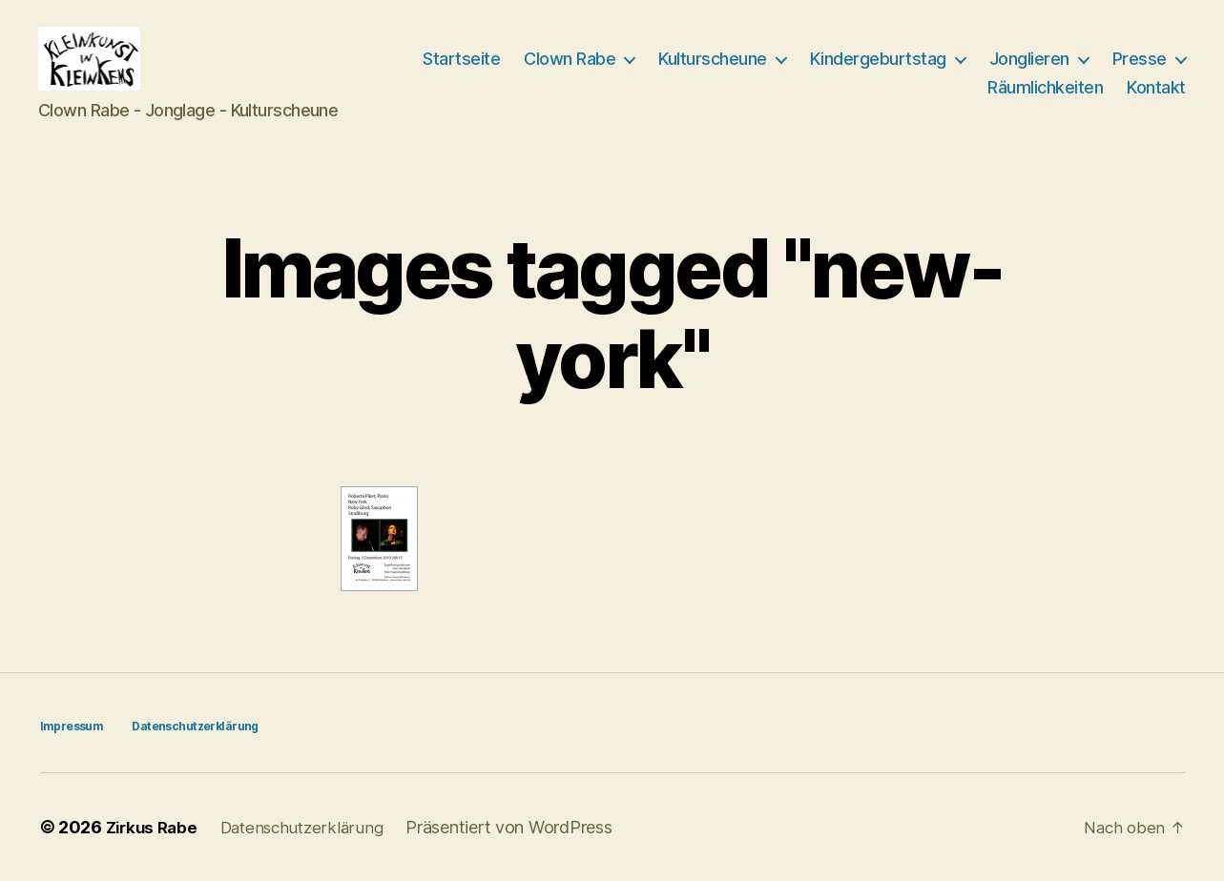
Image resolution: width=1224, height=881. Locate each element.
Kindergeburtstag (878, 59)
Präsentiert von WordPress (522, 827)
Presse (1139, 59)
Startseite (461, 59)
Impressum (71, 726)
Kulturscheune (712, 59)
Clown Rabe (569, 59)
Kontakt (1156, 87)
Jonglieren (1029, 59)
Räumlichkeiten (1045, 87)
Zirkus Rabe (154, 827)
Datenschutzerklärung (194, 726)
